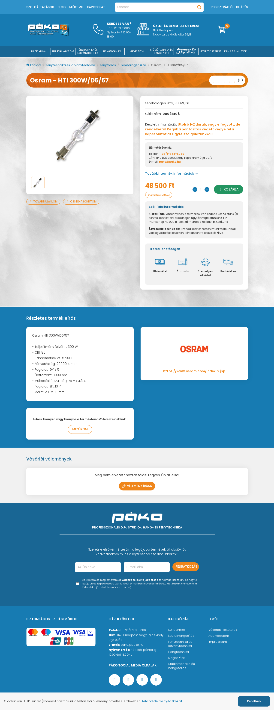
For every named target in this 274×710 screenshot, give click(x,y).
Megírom (80, 430)
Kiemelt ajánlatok (235, 51)
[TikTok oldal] (156, 680)
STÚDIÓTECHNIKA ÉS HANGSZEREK (161, 51)
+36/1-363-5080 (172, 154)
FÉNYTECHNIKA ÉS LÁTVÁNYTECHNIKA (87, 51)
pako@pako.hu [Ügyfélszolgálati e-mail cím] (132, 645)
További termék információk (171, 173)
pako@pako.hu (170, 162)
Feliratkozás (186, 567)
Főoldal (34, 65)
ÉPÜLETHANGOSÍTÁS (63, 51)
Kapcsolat (96, 7)
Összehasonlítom (81, 201)
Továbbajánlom (43, 201)
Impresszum (217, 642)
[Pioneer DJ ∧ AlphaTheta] (186, 51)
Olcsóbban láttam (161, 195)
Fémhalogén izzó (134, 65)
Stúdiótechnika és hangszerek (181, 666)
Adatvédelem (218, 636)
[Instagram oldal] (142, 680)
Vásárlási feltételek (222, 630)
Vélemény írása (137, 486)
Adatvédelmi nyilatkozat (162, 701)
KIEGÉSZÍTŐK (137, 51)
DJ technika (176, 630)
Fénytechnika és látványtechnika (71, 65)
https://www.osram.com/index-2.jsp (194, 372)
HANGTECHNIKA (112, 51)
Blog (61, 7)
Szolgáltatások (40, 7)
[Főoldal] (48, 35)
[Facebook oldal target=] (114, 680)
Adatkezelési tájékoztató (140, 580)
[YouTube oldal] (128, 680)
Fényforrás (108, 65)
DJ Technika (38, 51)
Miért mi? (76, 7)
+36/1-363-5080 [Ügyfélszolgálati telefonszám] (134, 631)
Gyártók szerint (211, 51)
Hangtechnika (178, 652)
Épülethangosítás (181, 636)
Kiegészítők (176, 658)
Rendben (254, 701)
